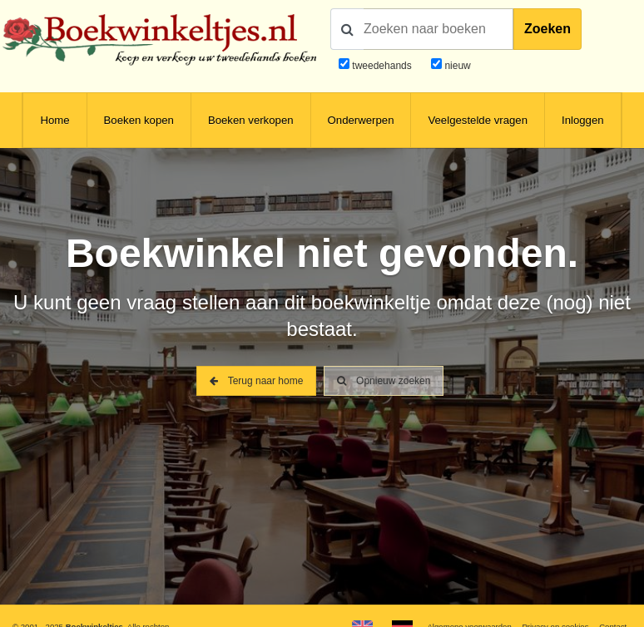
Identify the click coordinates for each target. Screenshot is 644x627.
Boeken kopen (139, 120)
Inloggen (583, 120)
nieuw (456, 66)
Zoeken (547, 29)
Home (54, 120)
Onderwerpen (361, 120)
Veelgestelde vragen (478, 120)
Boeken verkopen (251, 120)
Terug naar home (257, 381)
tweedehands (381, 66)
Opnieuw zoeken (384, 381)
